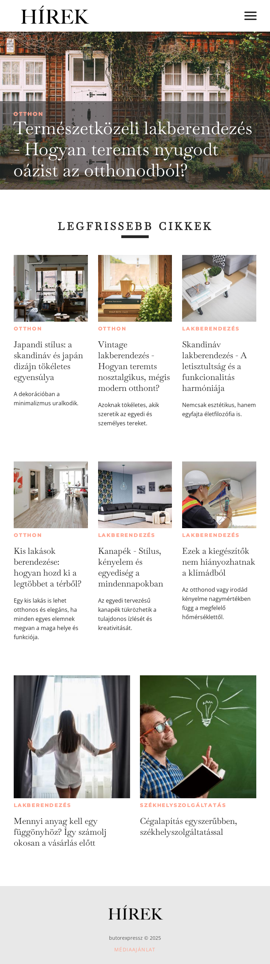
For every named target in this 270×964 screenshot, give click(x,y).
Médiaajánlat (135, 949)
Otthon (28, 114)
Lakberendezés (210, 329)
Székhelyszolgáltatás (183, 805)
